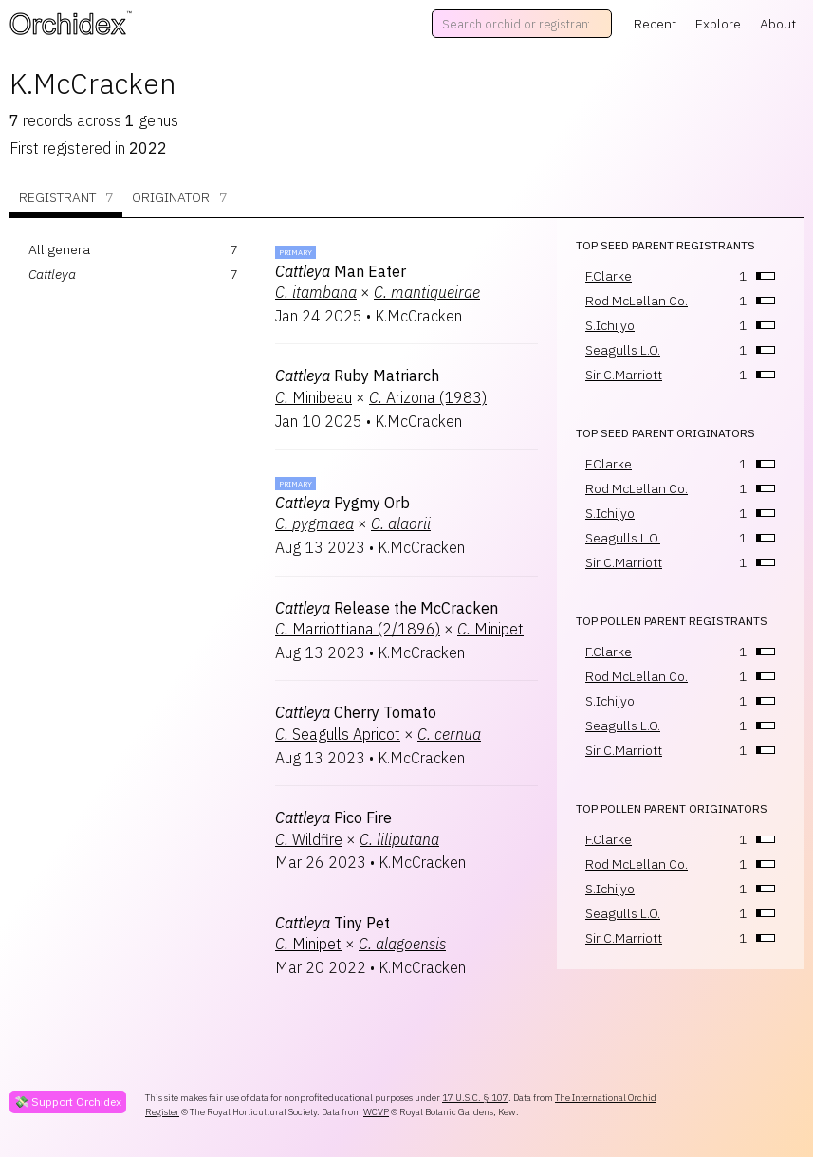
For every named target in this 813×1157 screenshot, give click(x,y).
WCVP (376, 1112)
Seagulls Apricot (337, 734)
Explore (718, 23)
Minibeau (313, 397)
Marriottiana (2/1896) (357, 628)
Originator (179, 198)
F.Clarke (608, 276)
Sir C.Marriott (623, 374)
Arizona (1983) (428, 397)
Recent (655, 23)
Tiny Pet (332, 922)
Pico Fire (333, 817)
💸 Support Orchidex (67, 1101)
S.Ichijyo (610, 325)
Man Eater (340, 271)
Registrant (66, 198)
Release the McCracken (386, 607)
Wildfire (308, 839)
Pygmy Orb (342, 502)
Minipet (490, 628)
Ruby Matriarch (357, 375)
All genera (59, 249)
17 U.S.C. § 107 (475, 1098)
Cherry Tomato (355, 712)
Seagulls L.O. (622, 349)
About (778, 23)
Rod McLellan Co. (636, 300)
